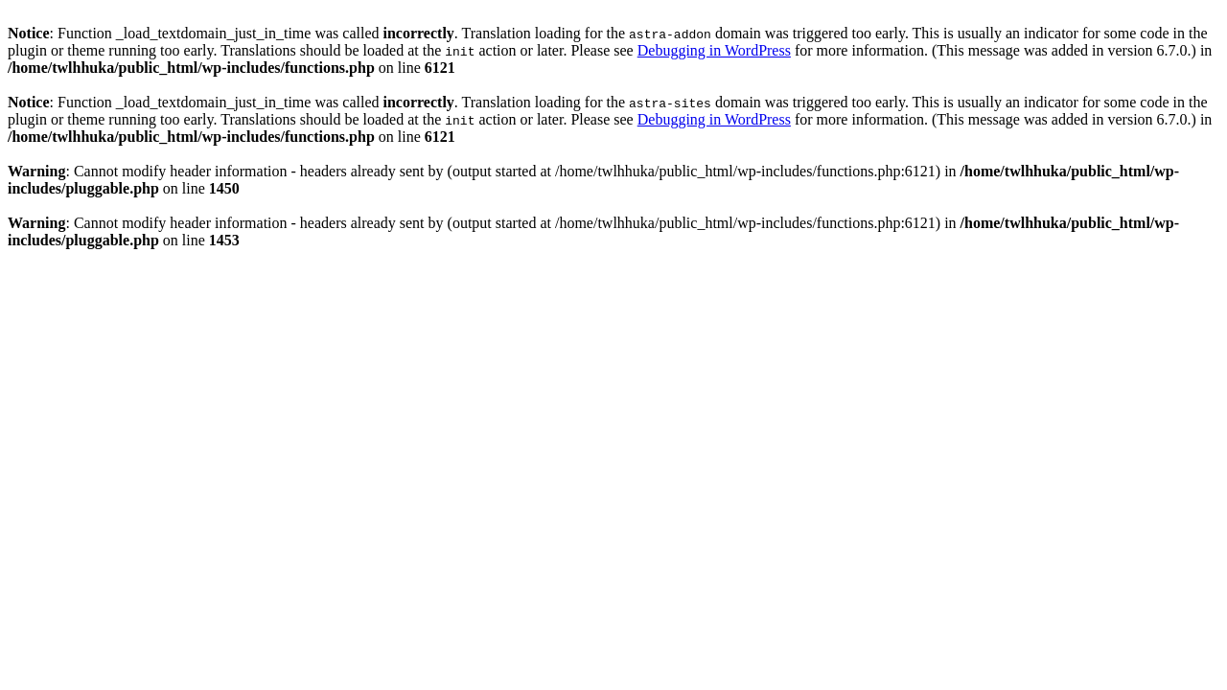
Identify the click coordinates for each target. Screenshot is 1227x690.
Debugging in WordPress (714, 50)
